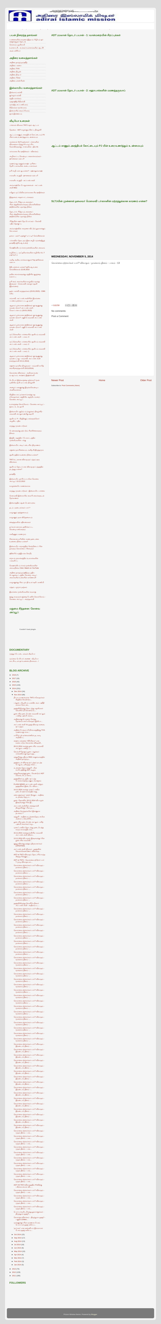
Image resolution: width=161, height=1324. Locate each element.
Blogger (94, 1314)
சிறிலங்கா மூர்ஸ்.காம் (18, 108)
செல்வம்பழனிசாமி (17, 45)
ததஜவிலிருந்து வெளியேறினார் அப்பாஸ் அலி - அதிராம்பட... (26, 904)
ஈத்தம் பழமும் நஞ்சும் (18, 587)
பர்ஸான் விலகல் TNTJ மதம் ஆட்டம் (24, 125)
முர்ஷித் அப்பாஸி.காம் (18, 105)
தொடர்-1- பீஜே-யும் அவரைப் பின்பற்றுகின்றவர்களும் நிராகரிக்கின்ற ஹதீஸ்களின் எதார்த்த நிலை (25, 214)
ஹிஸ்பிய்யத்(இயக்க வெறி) (20, 553)
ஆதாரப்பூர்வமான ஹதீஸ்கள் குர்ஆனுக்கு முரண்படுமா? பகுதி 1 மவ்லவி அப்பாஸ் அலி (25, 327)
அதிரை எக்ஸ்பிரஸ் (17, 81)
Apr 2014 (18, 1255)
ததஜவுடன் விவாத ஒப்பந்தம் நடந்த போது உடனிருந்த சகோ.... (28, 764)
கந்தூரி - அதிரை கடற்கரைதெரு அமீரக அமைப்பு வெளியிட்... (29, 818)
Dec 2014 (18, 691)
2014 (14, 688)
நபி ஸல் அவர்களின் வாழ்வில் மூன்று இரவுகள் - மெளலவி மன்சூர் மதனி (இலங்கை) (24, 284)
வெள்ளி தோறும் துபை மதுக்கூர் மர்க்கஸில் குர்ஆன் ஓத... (26, 753)
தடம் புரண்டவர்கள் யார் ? (19, 508)
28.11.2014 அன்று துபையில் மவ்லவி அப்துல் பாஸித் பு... (28, 747)
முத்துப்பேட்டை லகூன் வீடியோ (22, 654)
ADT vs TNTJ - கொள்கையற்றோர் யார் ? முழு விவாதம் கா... (29, 861)
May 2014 (18, 1251)
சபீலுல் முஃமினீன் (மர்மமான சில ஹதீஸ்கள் (27, 193)
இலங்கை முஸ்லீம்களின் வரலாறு (22, 592)
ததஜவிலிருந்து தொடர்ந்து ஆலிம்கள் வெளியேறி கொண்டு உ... (28, 709)
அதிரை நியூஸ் (15, 72)
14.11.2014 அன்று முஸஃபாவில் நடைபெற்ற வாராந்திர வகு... (27, 791)
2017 (14, 678)
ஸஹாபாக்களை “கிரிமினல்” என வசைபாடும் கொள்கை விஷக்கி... (28, 742)
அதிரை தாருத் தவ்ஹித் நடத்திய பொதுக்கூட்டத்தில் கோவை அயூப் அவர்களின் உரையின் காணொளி (23, 575)
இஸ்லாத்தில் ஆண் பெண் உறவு (22, 503)
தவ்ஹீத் (12, 474)
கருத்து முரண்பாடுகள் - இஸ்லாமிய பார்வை (27, 491)
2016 (14, 682)
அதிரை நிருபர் (15, 75)
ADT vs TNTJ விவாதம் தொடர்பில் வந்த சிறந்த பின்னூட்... (29, 856)
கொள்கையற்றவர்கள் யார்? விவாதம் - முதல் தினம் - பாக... (29, 1132)
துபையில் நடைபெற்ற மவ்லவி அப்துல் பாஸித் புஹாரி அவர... (29, 715)
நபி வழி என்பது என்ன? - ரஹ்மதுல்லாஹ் (26, 171)
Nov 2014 (18, 695)
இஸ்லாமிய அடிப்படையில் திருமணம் (24, 445)
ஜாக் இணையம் (15, 114)
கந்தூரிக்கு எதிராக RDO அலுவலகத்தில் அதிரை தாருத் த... (29, 758)
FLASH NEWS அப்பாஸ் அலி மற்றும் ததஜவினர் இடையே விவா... (28, 785)
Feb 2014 (18, 1261)
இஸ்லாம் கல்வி (15, 92)
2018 (14, 675)
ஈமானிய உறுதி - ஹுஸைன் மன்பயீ (23, 176)
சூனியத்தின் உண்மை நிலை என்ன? (23, 455)
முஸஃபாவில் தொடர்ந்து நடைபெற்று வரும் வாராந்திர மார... (29, 829)
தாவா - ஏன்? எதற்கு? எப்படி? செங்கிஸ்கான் (27, 236)
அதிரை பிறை (14, 78)
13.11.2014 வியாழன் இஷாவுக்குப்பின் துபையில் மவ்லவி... (29, 839)
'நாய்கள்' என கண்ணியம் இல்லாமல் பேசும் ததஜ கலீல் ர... (28, 1229)
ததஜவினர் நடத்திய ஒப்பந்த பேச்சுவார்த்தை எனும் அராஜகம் (27, 780)
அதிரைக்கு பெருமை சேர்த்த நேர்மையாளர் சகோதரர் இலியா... (28, 720)
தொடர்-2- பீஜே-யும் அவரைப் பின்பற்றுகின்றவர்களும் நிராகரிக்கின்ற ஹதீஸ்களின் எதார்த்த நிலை (25, 204)
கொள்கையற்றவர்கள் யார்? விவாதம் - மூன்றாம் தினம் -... (29, 959)
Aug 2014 (18, 1241)
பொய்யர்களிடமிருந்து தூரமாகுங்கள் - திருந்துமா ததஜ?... (29, 1213)
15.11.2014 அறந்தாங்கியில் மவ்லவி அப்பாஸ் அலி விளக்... (28, 834)
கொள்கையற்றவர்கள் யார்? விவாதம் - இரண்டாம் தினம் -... (29, 1045)
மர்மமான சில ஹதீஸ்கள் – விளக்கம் (23, 152)
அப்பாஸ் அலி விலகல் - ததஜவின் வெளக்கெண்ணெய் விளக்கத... (27, 850)
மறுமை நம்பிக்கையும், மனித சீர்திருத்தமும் (26, 450)
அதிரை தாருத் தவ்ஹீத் (18, 62)
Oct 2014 (18, 1234)
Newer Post (57, 380)
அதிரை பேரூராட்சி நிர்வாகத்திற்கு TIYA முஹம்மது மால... (29, 731)
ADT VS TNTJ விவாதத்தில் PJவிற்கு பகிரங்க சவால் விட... (28, 1186)
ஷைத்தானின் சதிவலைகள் (20, 522)
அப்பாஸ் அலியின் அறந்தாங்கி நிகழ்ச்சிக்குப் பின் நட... (26, 807)
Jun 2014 (18, 1248)
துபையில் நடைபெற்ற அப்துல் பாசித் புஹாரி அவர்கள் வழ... (28, 823)
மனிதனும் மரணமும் (17, 534)
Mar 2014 (18, 1258)
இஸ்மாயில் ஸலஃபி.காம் (19, 111)
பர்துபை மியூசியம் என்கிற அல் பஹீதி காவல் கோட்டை (29, 704)
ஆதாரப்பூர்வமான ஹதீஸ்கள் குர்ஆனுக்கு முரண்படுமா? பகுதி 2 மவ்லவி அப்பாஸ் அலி (25, 317)
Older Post (146, 380)
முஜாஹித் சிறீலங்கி (17, 102)
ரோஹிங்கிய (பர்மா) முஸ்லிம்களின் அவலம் (27, 248)
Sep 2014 (18, 1238)
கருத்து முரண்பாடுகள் (18, 426)
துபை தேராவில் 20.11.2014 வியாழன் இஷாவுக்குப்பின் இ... (29, 801)
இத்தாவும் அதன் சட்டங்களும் (21, 197)
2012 (14, 1272)
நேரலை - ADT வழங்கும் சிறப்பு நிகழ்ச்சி (25, 130)
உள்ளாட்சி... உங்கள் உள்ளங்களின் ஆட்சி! (26, 48)
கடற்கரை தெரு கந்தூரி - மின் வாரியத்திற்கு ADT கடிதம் (25, 769)
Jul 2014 (17, 1245)
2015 (14, 685)
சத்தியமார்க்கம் (15, 99)
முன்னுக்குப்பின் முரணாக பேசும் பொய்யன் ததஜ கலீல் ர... (27, 1224)
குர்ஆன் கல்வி (15, 95)
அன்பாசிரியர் (14, 51)
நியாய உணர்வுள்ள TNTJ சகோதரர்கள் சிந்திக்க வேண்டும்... (29, 699)
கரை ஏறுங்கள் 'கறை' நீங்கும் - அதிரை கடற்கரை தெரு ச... (29, 796)
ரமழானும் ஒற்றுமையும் (18, 513)
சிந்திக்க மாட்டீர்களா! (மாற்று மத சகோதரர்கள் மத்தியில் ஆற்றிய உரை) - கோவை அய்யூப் (25, 397)
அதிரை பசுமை (15, 66)
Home (102, 380)
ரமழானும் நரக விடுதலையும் (21, 517)
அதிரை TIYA (14, 69)
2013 (14, 1269)
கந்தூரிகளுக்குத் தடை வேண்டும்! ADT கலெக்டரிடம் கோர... (29, 774)
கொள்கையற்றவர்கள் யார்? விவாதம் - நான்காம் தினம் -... (29, 866)
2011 (14, 1276)
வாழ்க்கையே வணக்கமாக (19, 486)
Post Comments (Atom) (71, 385)
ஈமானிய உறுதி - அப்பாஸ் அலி (22, 180)
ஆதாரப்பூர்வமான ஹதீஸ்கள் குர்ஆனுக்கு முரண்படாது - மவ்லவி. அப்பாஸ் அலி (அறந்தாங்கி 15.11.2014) (25, 358)
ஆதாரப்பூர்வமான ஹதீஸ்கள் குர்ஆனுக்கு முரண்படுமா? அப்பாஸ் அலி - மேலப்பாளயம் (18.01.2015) (25, 308)
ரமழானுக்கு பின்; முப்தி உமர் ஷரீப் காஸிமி (26, 582)
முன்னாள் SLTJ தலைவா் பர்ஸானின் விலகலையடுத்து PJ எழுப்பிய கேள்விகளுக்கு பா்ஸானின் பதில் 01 (24, 144)
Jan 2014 (18, 1265)
